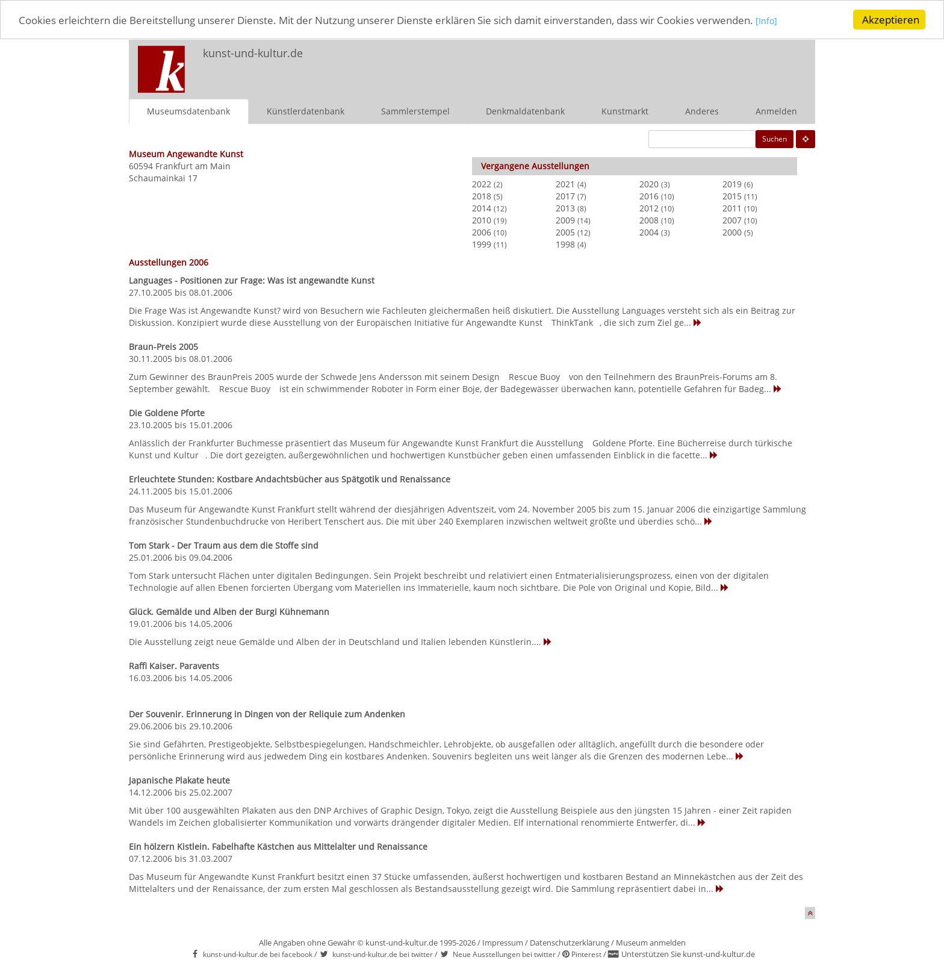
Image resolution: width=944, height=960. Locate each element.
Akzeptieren (890, 19)
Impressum (502, 942)
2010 (481, 219)
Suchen (774, 138)
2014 (481, 207)
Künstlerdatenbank (305, 110)
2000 (732, 231)
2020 (649, 183)
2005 (565, 231)
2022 (481, 183)
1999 (481, 243)
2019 (732, 183)
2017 (565, 195)
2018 (481, 195)
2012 (649, 207)
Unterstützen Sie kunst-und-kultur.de (688, 954)
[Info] (766, 20)
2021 (565, 183)
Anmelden (776, 110)
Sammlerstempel (415, 110)
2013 (565, 207)
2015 (732, 195)
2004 (649, 231)
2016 (649, 195)
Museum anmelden (651, 942)
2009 (565, 219)
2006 (481, 231)
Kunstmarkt (624, 110)
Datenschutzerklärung (569, 942)
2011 (732, 207)
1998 (565, 243)
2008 (649, 219)
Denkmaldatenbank (525, 110)
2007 (732, 219)
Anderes (702, 110)
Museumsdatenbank (188, 110)
